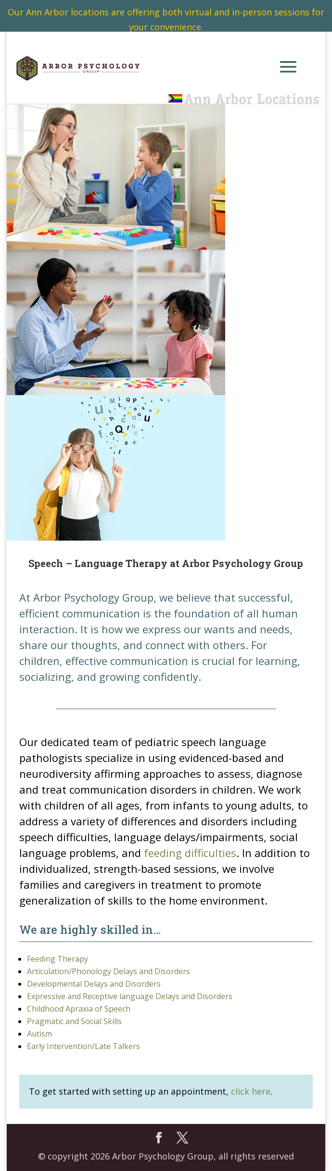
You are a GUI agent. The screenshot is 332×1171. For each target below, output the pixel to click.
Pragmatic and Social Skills (74, 1021)
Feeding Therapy (57, 959)
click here (250, 1091)
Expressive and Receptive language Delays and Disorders (129, 996)
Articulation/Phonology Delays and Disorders (108, 971)
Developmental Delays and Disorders (94, 983)
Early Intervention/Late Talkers (83, 1046)
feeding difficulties (190, 852)
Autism (39, 1033)
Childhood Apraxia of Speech (78, 1008)
